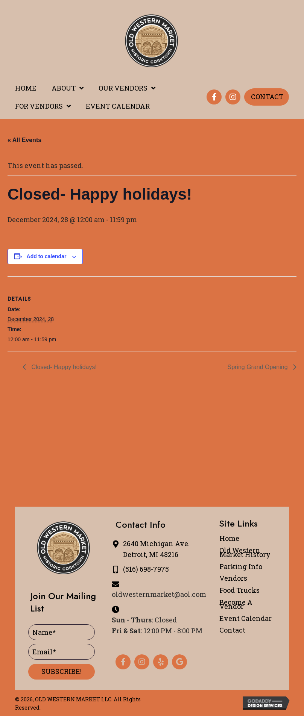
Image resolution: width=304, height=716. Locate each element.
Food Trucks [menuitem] (239, 590)
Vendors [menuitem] (233, 578)
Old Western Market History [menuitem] (245, 552)
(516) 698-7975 (146, 569)
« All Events (24, 140)
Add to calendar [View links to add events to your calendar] (47, 256)
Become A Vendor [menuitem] (235, 604)
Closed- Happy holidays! (63, 367)
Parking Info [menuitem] (240, 566)
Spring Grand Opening (258, 367)
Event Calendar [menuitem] (245, 618)
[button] (214, 96)
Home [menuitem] (229, 538)
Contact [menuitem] (232, 629)
